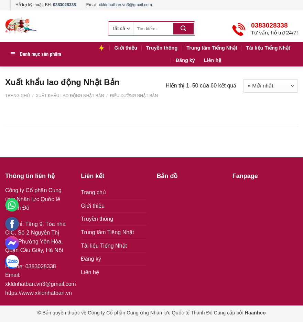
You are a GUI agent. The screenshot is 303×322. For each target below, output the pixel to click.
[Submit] (183, 28)
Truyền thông (161, 48)
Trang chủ (17, 95)
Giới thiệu (125, 48)
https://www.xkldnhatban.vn (38, 293)
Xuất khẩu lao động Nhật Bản (70, 95)
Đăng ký (185, 60)
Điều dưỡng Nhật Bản (133, 95)
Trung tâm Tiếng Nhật (211, 48)
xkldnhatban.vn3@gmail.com (125, 4)
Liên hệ (212, 60)
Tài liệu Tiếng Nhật (268, 48)
